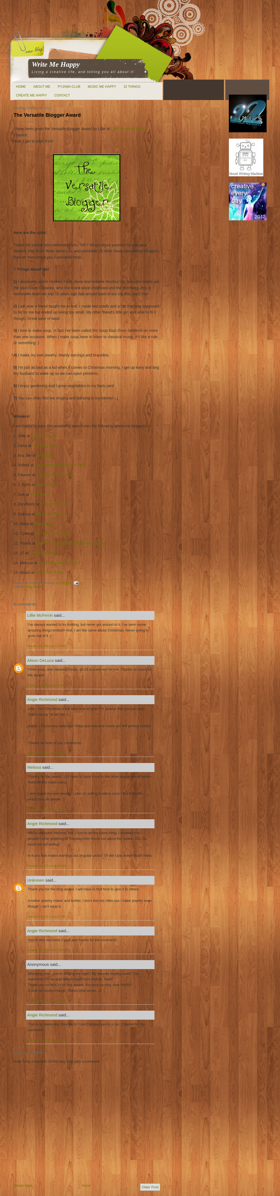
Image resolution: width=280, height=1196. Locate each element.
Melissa (34, 767)
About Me (41, 87)
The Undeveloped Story (58, 563)
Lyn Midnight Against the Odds (60, 465)
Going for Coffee (43, 553)
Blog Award (33, 587)
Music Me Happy (102, 87)
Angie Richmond (42, 699)
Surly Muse (39, 494)
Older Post (150, 1187)
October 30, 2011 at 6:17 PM (46, 916)
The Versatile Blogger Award (47, 115)
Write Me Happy (56, 64)
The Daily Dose (45, 445)
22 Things (132, 87)
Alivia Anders (45, 524)
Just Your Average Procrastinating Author (71, 543)
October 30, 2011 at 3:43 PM (46, 809)
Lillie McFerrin (40, 615)
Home (21, 87)
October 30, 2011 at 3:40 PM (46, 753)
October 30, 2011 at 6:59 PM (46, 950)
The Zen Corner (53, 504)
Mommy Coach (44, 436)
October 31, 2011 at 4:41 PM (46, 1000)
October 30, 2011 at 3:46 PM (46, 865)
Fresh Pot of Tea (49, 572)
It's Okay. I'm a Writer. (53, 533)
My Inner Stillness (51, 514)
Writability (45, 455)
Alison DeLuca (40, 660)
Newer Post (23, 1185)
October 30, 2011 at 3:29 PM (46, 685)
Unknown (36, 880)
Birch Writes (46, 485)
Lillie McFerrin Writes (129, 129)
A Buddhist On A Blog (54, 475)
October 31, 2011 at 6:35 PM (46, 1040)
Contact (62, 95)
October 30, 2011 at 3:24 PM (46, 646)
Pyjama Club (69, 87)
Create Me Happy (31, 95)
